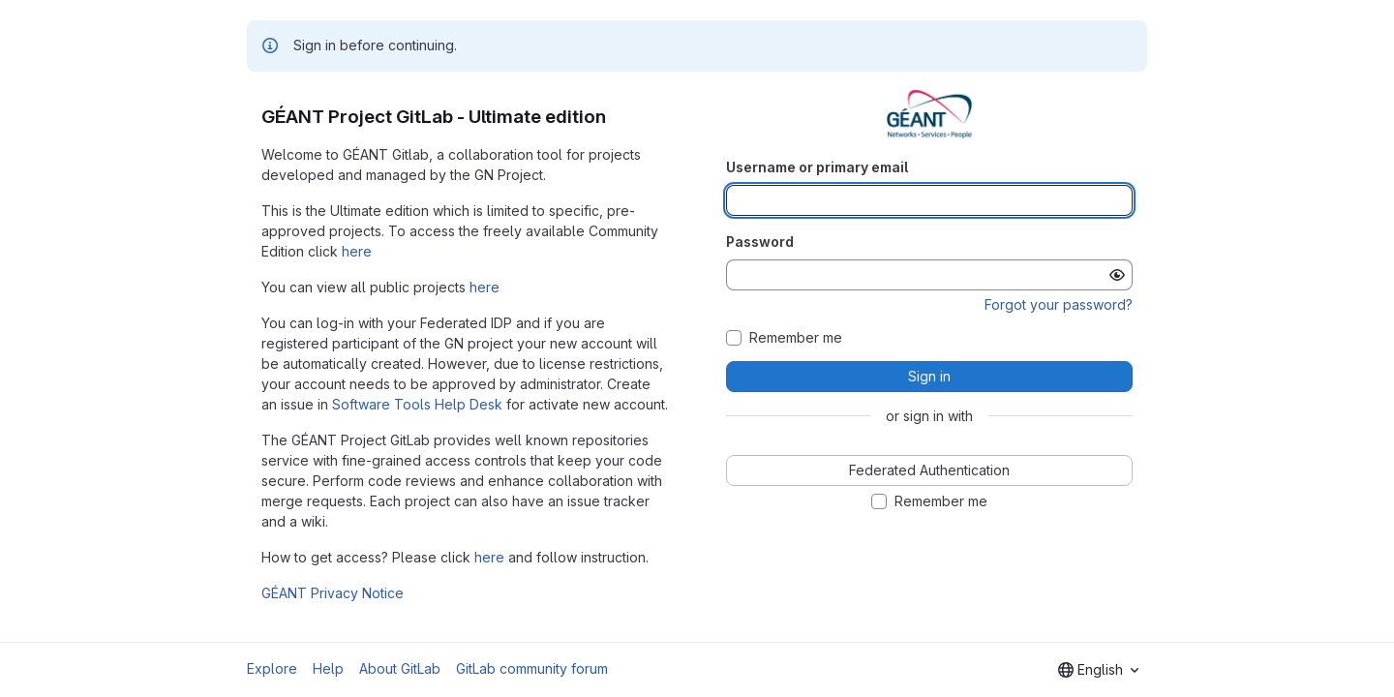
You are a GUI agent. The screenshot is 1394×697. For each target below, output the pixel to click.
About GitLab (399, 668)
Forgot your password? (1059, 304)
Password (760, 241)
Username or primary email (817, 167)
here (357, 251)
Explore (272, 668)
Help (328, 668)
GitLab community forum (532, 668)
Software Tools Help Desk (417, 404)
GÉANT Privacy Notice (332, 593)
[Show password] (1117, 274)
